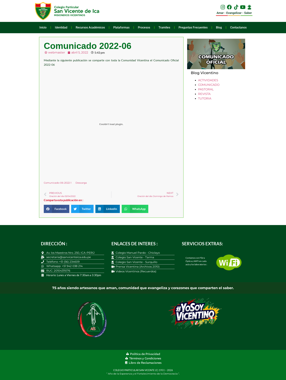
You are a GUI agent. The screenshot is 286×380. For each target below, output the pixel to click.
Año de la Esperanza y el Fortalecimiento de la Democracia (143, 373)
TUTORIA (204, 98)
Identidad (61, 27)
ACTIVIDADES (208, 80)
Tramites (164, 27)
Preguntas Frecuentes (193, 27)
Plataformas (121, 27)
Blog (219, 27)
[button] (56, 209)
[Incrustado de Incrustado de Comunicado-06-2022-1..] (111, 124)
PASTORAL (206, 89)
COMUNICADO (208, 85)
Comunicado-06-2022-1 (58, 182)
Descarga (81, 182)
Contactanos (238, 27)
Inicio (43, 27)
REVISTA (204, 94)
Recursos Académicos (90, 27)
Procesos (144, 27)
